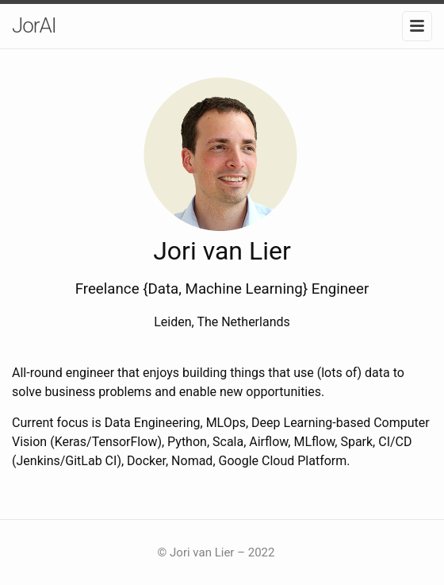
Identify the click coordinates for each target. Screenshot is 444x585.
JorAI (34, 25)
